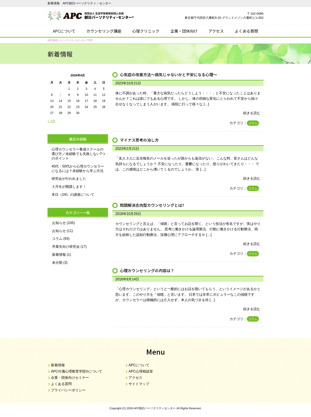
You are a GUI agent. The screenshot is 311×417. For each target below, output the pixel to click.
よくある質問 (246, 31)
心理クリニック (145, 31)
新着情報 (59, 254)
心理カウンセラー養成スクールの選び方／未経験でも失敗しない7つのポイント (78, 153)
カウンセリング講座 (103, 31)
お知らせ (59, 223)
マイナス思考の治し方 (140, 140)
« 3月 (52, 121)
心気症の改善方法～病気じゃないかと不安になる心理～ (171, 74)
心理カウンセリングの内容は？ (148, 270)
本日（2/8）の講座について (73, 194)
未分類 (57, 262)
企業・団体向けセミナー (70, 377)
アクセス (216, 31)
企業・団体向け (184, 31)
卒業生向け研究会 (66, 246)
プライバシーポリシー (68, 390)
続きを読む (251, 113)
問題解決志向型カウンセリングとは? (153, 205)
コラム (252, 123)
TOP (70, 40)
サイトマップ (139, 384)
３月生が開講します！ (69, 186)
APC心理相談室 (141, 371)
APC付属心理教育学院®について (76, 371)
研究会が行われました (69, 178)
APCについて (64, 31)
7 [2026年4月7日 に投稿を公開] (60, 94)
